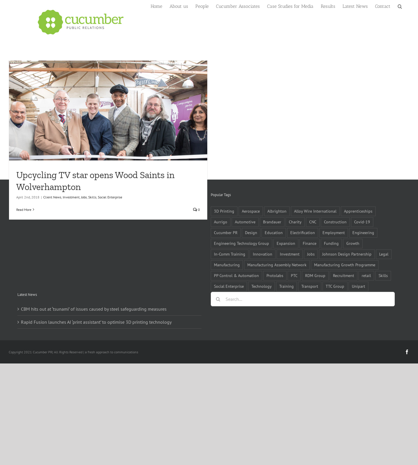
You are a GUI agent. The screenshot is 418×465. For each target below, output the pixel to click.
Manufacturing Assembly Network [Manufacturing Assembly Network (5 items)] (277, 264)
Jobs (84, 197)
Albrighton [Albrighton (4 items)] (277, 211)
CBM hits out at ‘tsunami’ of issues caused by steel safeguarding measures (94, 309)
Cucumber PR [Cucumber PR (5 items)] (225, 232)
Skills (92, 197)
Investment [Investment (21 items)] (290, 254)
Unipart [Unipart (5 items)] (358, 286)
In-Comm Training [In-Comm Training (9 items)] (229, 254)
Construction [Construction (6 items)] (335, 222)
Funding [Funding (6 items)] (331, 243)
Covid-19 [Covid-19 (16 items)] (362, 222)
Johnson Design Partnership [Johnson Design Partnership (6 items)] (347, 254)
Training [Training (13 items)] (286, 286)
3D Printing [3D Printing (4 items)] (224, 211)
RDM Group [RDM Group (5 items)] (315, 275)
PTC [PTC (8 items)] (294, 275)
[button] (400, 6)
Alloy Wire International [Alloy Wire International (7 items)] (315, 211)
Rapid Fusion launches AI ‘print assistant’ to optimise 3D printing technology (96, 322)
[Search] (218, 299)
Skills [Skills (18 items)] (383, 275)
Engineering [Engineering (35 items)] (363, 232)
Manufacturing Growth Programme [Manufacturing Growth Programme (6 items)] (344, 264)
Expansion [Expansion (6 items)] (286, 243)
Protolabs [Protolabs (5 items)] (274, 275)
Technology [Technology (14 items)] (261, 286)
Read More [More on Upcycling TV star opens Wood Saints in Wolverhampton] (23, 209)
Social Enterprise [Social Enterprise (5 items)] (229, 286)
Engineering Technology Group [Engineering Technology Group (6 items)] (241, 243)
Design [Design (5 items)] (251, 232)
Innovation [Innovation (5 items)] (262, 254)
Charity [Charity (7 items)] (295, 222)
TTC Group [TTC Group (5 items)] (335, 286)
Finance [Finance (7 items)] (309, 243)
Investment (71, 197)
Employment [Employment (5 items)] (333, 232)
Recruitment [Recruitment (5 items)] (343, 275)
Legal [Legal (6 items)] (383, 254)
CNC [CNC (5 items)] (312, 222)
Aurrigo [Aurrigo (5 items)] (220, 222)
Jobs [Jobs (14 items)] (311, 254)
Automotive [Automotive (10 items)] (245, 222)
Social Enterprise (110, 197)
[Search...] (303, 299)
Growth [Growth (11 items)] (352, 243)
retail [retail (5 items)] (366, 275)
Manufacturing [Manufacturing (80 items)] (227, 264)
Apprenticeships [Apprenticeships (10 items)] (358, 211)
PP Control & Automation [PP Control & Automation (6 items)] (236, 275)
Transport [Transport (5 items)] (309, 286)
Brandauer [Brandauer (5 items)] (272, 222)
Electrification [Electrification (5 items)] (302, 232)
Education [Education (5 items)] (274, 232)
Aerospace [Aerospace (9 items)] (251, 211)
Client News (52, 197)
